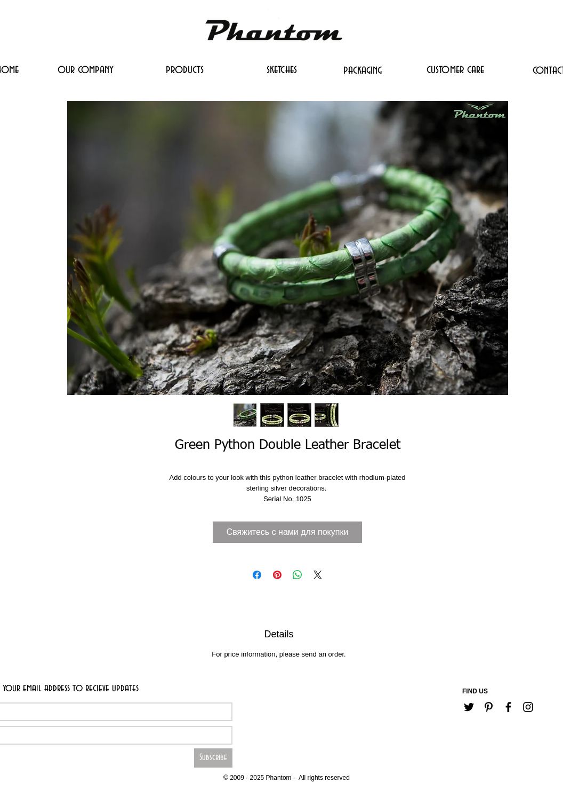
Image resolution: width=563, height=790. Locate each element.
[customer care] (455, 69)
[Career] (251, 761)
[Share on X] (317, 574)
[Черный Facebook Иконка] (508, 707)
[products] (184, 69)
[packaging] (362, 70)
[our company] (85, 69)
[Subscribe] (213, 758)
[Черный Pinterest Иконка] (488, 707)
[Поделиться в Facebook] (257, 574)
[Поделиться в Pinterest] (277, 574)
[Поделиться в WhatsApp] (297, 574)
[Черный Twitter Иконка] (469, 707)
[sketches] (281, 69)
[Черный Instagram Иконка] (528, 707)
